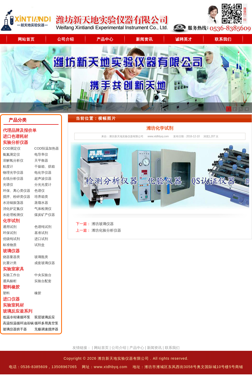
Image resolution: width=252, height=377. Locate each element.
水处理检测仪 (13, 215)
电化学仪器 (42, 172)
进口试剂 (41, 239)
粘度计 (8, 166)
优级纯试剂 (11, 239)
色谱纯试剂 (42, 227)
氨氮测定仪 (11, 154)
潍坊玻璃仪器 (103, 224)
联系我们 (223, 39)
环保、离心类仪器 (16, 191)
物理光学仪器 (13, 172)
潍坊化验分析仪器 (106, 230)
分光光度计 (42, 185)
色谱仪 (39, 191)
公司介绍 (65, 39)
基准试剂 (41, 233)
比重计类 (10, 263)
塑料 (6, 293)
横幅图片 (107, 118)
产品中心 (105, 39)
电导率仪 (41, 154)
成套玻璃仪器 (44, 263)
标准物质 (10, 245)
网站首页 (26, 39)
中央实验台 (42, 275)
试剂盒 (39, 245)
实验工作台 (11, 275)
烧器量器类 (11, 257)
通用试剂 (10, 227)
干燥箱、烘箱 (44, 166)
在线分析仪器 (13, 179)
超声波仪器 (42, 179)
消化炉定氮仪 (13, 209)
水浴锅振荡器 (13, 203)
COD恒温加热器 (46, 148)
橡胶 (37, 293)
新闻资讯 (144, 39)
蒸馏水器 (41, 203)
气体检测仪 (42, 209)
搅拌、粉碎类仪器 (16, 197)
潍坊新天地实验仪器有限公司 (126, 136)
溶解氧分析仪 (13, 160)
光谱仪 (8, 185)
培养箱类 (41, 197)
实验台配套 (42, 281)
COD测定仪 (12, 148)
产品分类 (18, 120)
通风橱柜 (10, 281)
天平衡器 (41, 160)
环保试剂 (10, 233)
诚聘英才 (183, 39)
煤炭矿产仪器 (44, 215)
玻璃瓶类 (41, 257)
